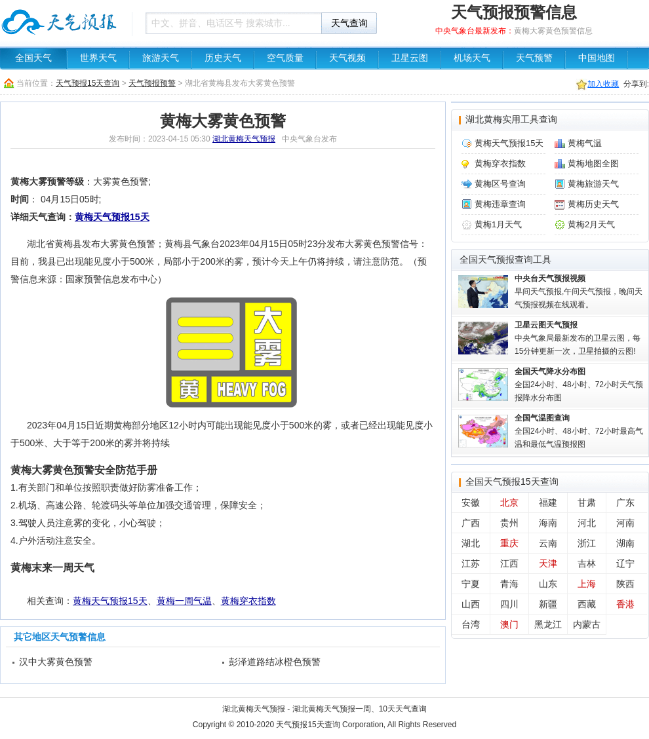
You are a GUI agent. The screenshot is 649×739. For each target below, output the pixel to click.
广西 (471, 523)
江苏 (471, 563)
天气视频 (347, 58)
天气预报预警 (152, 83)
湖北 (471, 543)
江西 (509, 563)
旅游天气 (160, 58)
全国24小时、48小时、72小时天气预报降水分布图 (579, 384)
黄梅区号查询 (500, 184)
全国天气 (33, 58)
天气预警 (534, 58)
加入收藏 (603, 83)
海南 (548, 523)
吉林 (587, 563)
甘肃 (587, 502)
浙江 (587, 543)
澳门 (509, 624)
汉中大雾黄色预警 (55, 661)
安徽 (471, 502)
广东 (625, 502)
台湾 (471, 624)
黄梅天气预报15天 (112, 217)
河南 (625, 523)
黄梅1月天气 (498, 224)
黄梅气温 (585, 143)
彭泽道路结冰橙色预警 (275, 661)
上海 (587, 583)
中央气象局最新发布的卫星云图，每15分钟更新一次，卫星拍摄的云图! (577, 338)
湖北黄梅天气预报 (243, 138)
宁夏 (471, 583)
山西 (471, 604)
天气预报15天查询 (87, 83)
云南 (548, 543)
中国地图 (596, 58)
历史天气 (223, 58)
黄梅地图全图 (593, 163)
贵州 (509, 523)
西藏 (587, 604)
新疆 (548, 604)
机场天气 (472, 58)
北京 (509, 502)
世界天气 (98, 58)
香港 (625, 604)
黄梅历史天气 (593, 204)
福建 (548, 502)
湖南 (625, 543)
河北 (587, 523)
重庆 (509, 543)
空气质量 (285, 58)
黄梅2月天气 (591, 224)
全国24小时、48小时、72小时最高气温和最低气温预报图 (579, 431)
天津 (548, 563)
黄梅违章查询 (500, 204)
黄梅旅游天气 (593, 184)
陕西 (625, 583)
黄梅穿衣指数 (248, 601)
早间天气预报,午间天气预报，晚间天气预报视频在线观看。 (578, 291)
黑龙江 (548, 624)
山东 (548, 583)
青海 (509, 583)
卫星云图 (409, 58)
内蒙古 (586, 624)
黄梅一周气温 (184, 601)
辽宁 (625, 563)
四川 (509, 604)
